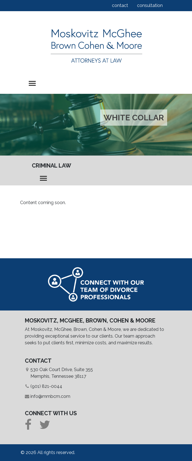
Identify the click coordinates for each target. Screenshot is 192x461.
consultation (150, 5)
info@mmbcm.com (50, 396)
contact (120, 5)
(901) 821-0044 (46, 386)
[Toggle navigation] (32, 83)
